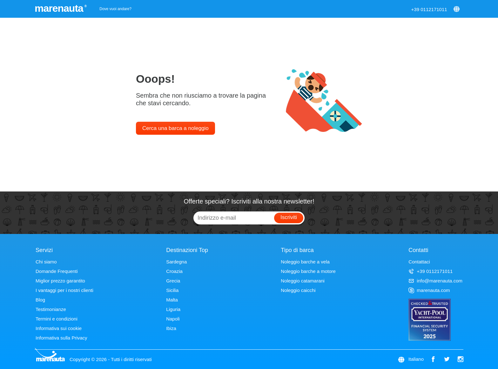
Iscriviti (288, 217)
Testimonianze (51, 309)
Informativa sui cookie (59, 328)
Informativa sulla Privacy (61, 337)
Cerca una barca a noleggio (175, 128)
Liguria (173, 309)
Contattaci (419, 261)
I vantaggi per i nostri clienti (64, 290)
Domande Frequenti (57, 271)
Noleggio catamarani (303, 280)
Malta (172, 299)
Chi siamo (46, 261)
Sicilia (172, 290)
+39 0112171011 (429, 9)
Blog (40, 299)
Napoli (173, 318)
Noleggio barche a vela (305, 261)
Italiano (416, 359)
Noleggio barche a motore (308, 271)
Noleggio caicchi (298, 290)
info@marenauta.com (435, 280)
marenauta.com (429, 290)
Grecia (173, 280)
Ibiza (171, 328)
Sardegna (176, 261)
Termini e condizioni (56, 318)
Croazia (174, 271)
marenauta (60, 8)
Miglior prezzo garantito (60, 280)
